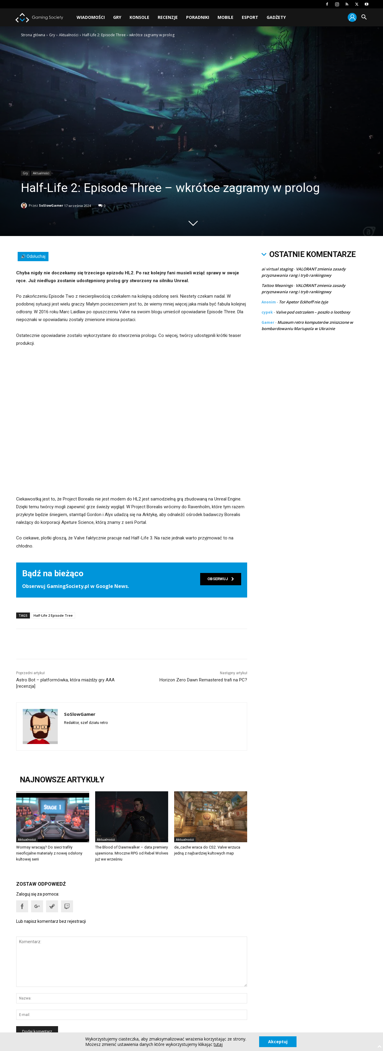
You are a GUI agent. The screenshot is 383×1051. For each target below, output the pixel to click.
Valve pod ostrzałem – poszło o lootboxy (313, 312)
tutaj (218, 1044)
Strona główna (33, 34)
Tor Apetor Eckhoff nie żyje (303, 302)
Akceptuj (278, 1041)
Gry (117, 17)
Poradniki (197, 17)
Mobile (225, 17)
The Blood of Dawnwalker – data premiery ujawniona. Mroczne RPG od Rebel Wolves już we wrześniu (131, 853)
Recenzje (168, 17)
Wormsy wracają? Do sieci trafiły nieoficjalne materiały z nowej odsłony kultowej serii (49, 853)
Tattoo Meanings (277, 285)
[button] (364, 18)
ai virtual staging (277, 269)
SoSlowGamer (51, 204)
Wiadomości (91, 17)
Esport (250, 17)
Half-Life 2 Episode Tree (53, 615)
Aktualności (68, 34)
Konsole (139, 17)
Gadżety (276, 17)
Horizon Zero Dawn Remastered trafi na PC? (203, 680)
